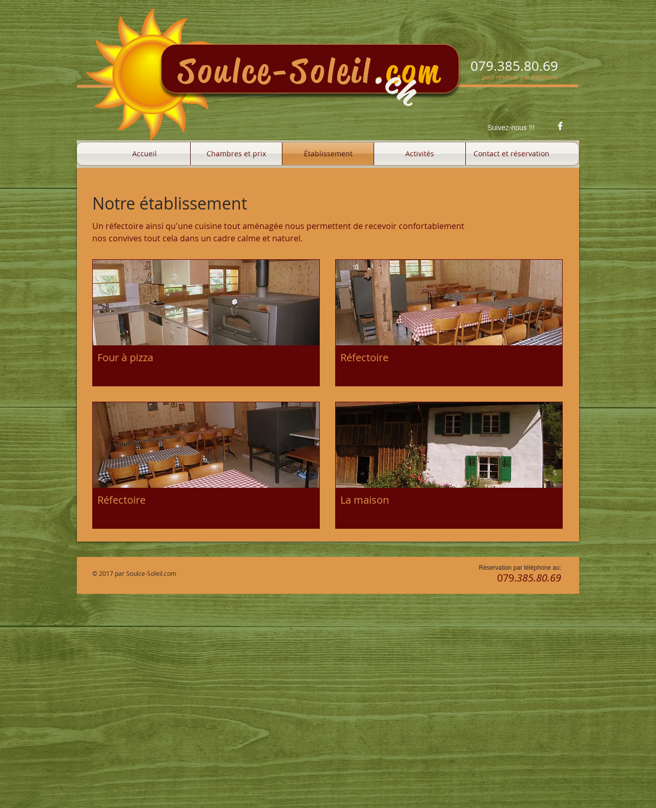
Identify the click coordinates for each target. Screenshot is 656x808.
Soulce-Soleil (275, 71)
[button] (206, 322)
